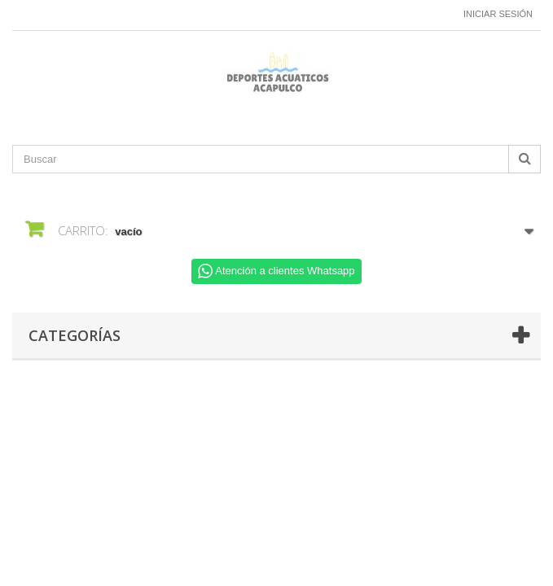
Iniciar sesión (498, 14)
